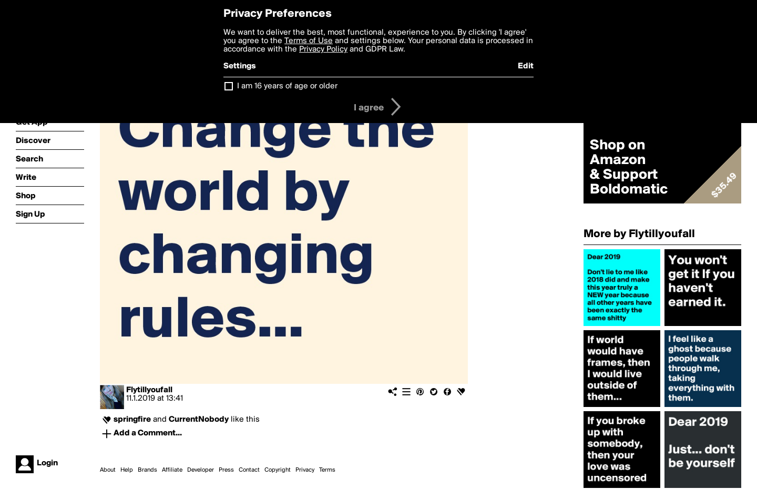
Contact (249, 470)
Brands (147, 470)
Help (126, 470)
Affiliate (172, 470)
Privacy (304, 470)
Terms (327, 470)
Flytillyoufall (149, 390)
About (108, 470)
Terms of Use (308, 41)
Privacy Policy (323, 49)
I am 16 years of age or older (287, 86)
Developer (200, 470)
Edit (526, 66)
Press (226, 470)
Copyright (277, 470)
